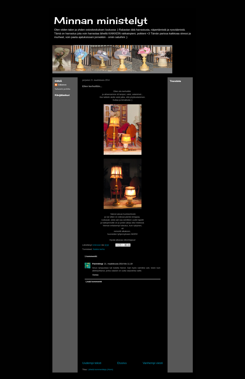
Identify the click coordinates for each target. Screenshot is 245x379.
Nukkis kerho (99, 249)
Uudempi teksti (91, 363)
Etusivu (122, 363)
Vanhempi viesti (153, 363)
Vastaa (95, 275)
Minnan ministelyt (101, 20)
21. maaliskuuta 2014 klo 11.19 (118, 264)
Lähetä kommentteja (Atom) (100, 369)
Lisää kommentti (94, 281)
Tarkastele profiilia (62, 89)
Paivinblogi (97, 264)
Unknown (62, 84)
